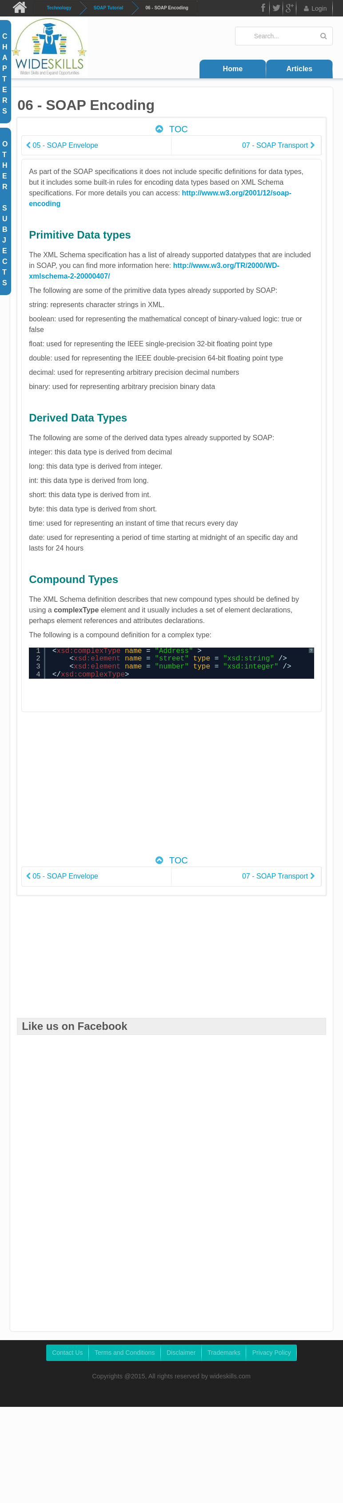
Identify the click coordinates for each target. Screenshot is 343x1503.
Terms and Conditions (125, 1352)
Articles (299, 69)
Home (233, 69)
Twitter (276, 10)
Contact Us (67, 1352)
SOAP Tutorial (109, 7)
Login (315, 8)
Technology (59, 7)
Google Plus (289, 10)
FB (262, 10)
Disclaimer (181, 1352)
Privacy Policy (271, 1352)
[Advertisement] (183, 788)
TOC (171, 129)
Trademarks (223, 1352)
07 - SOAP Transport (278, 145)
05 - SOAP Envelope (62, 145)
